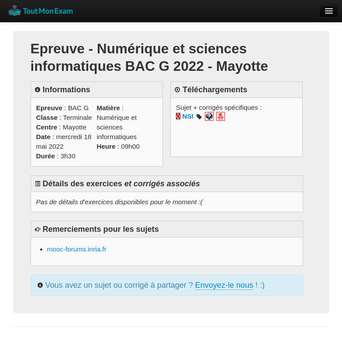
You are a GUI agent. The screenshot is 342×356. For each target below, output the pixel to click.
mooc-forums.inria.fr (77, 249)
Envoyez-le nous (224, 285)
